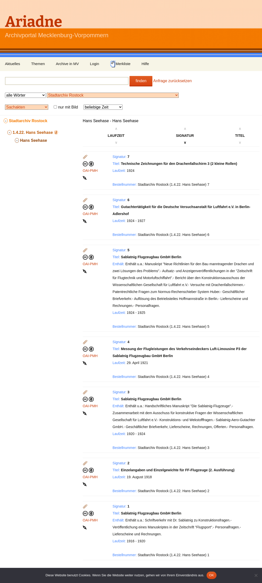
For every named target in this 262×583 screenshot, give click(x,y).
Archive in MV (67, 64)
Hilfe (145, 64)
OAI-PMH (90, 171)
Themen (38, 64)
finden (140, 81)
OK (211, 575)
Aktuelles (12, 64)
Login (94, 64)
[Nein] (255, 575)
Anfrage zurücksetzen (172, 81)
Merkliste (120, 64)
